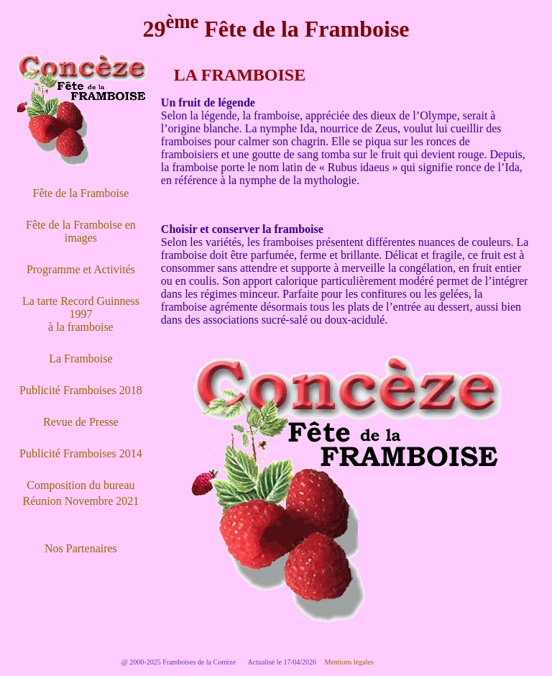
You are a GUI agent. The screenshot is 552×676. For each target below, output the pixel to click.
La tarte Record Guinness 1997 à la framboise (80, 314)
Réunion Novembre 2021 (81, 501)
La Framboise (80, 358)
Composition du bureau (80, 485)
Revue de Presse (81, 422)
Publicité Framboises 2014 (80, 453)
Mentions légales (349, 662)
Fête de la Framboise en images (81, 231)
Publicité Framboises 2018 (80, 390)
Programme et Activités (81, 269)
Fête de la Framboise (81, 193)
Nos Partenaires (81, 548)
